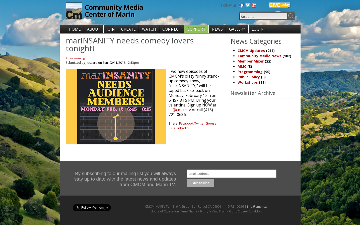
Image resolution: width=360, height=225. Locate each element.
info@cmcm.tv (257, 206)
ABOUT (93, 29)
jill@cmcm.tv (180, 110)
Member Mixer (251, 61)
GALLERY (237, 29)
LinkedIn (182, 128)
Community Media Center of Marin (114, 11)
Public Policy (249, 77)
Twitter (199, 123)
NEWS (217, 29)
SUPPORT (196, 29)
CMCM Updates (251, 50)
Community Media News (259, 55)
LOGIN (258, 29)
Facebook (186, 123)
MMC (242, 66)
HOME (75, 29)
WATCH (149, 29)
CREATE (128, 29)
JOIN (111, 29)
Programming (75, 58)
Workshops (248, 82)
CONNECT (171, 29)
